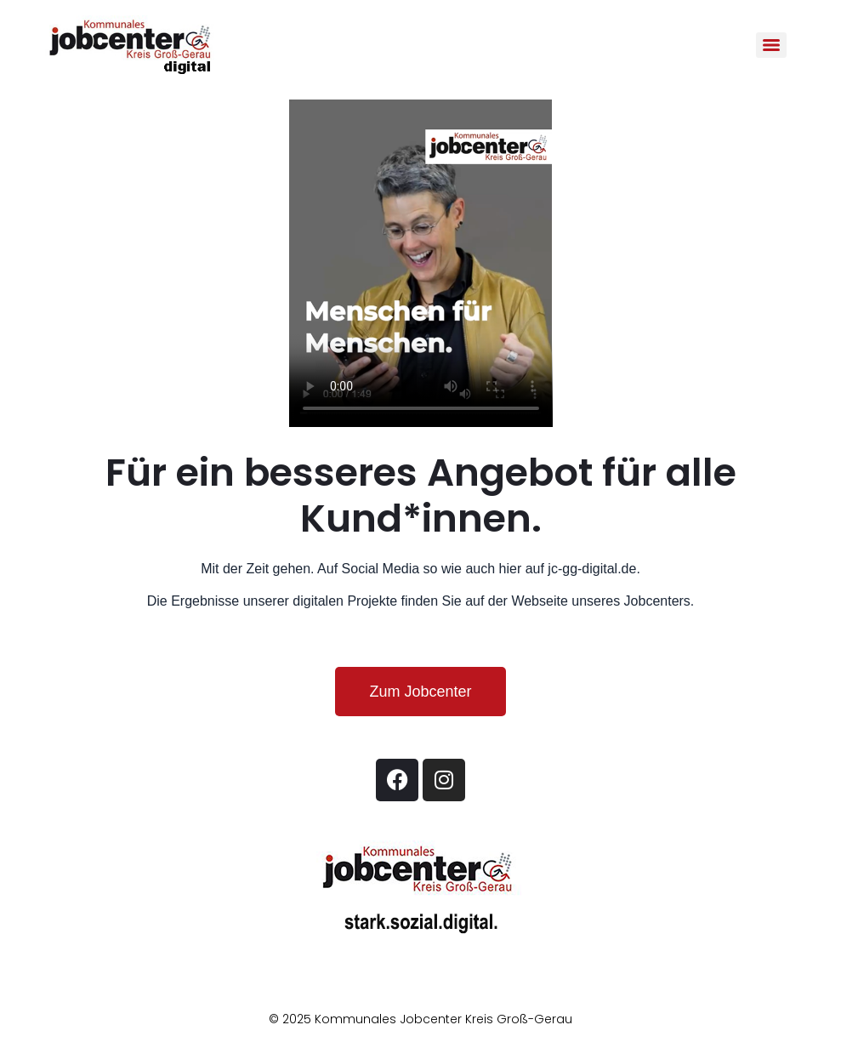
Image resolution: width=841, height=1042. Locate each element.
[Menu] (771, 45)
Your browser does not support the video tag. (421, 263)
